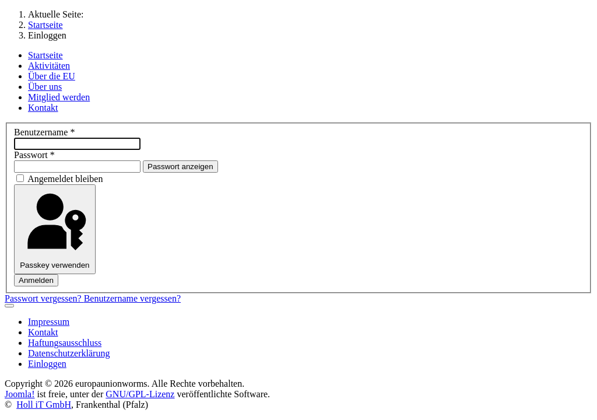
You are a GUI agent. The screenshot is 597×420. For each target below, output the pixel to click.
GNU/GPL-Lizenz (140, 394)
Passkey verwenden (54, 229)
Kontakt (43, 108)
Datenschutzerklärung (69, 353)
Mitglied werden (59, 97)
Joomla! (20, 394)
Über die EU (51, 76)
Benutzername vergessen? (132, 298)
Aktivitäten (49, 66)
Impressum (48, 322)
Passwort (34, 155)
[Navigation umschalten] (9, 305)
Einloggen (47, 364)
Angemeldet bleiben (65, 179)
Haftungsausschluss (64, 343)
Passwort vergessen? (44, 298)
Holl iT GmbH (43, 405)
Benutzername (44, 132)
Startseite (45, 55)
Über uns (45, 87)
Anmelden (36, 280)
